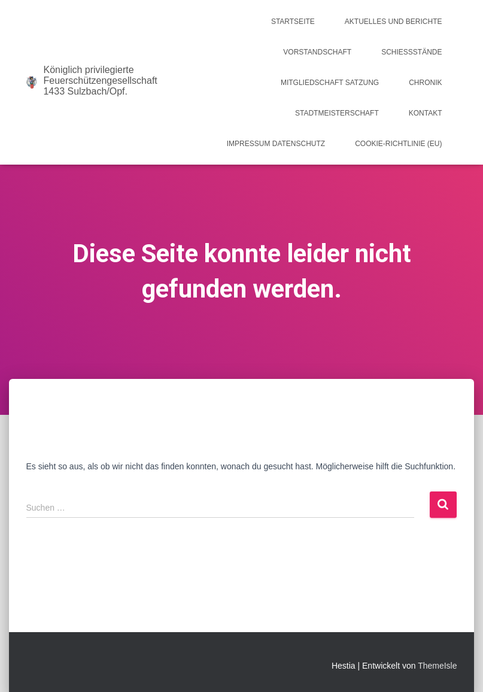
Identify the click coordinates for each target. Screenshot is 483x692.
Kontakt (425, 113)
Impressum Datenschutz (276, 143)
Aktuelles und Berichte (393, 21)
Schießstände (411, 52)
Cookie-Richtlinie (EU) (398, 143)
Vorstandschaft (317, 52)
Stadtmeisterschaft (337, 113)
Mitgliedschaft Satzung (330, 82)
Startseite (293, 21)
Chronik (425, 82)
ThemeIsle (437, 665)
